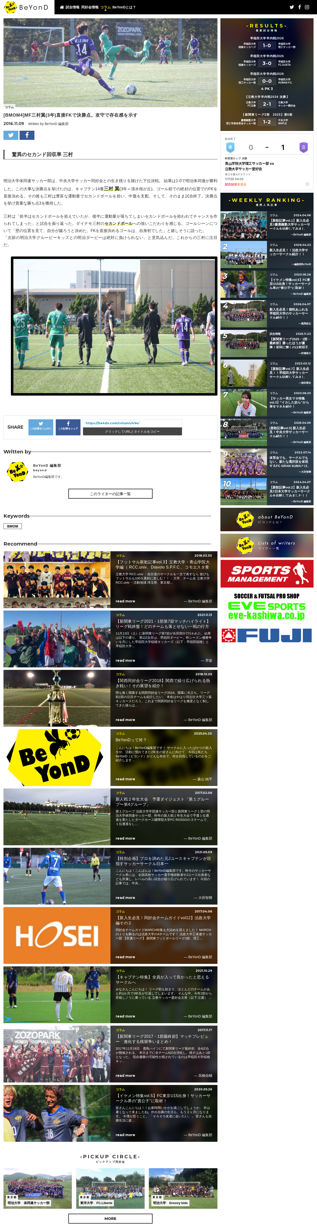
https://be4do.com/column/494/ (112, 423)
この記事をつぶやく (40, 425)
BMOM (12, 526)
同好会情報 (90, 7)
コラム (105, 7)
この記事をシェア (68, 425)
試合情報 (72, 7)
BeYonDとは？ (124, 7)
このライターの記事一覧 (110, 493)
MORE (110, 1218)
